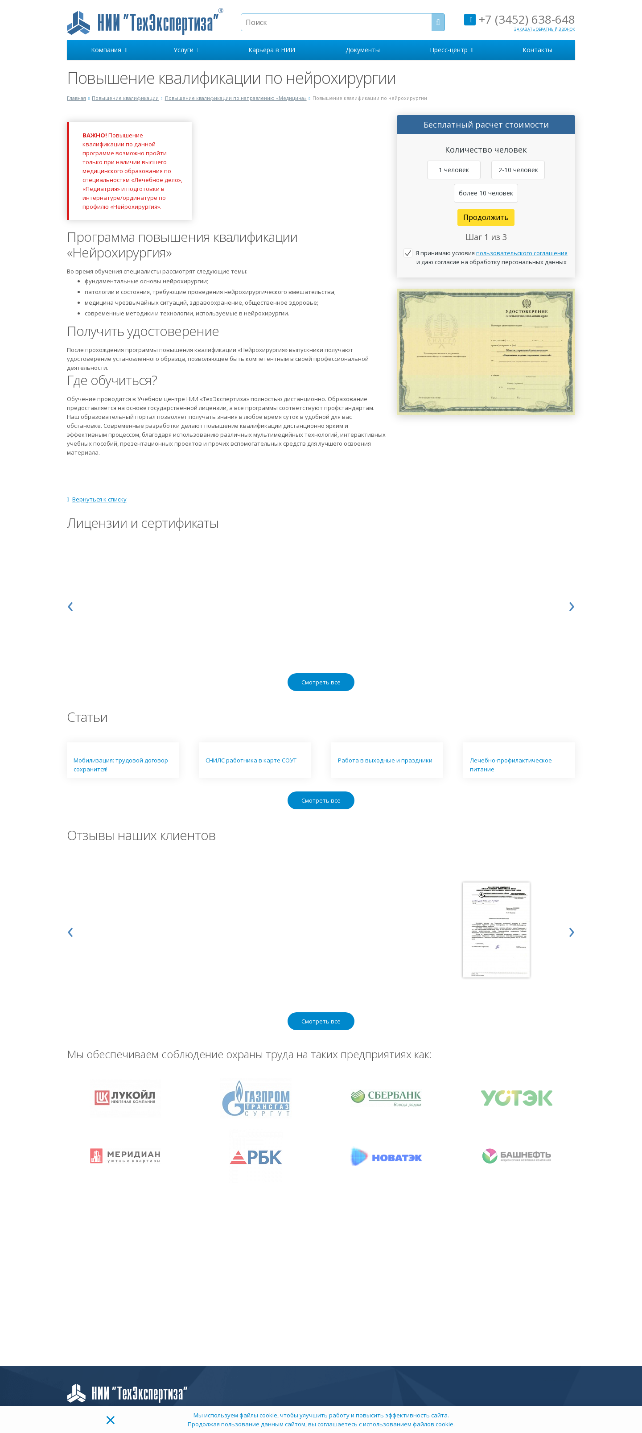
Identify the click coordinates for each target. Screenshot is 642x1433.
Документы (363, 50)
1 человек (454, 170)
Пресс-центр (451, 50)
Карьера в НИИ (271, 50)
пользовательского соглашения (522, 253)
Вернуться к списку (97, 499)
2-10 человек (518, 170)
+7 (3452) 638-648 (519, 19)
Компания (109, 50)
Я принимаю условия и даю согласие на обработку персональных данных (492, 257)
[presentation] (70, 604)
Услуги (186, 50)
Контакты (537, 50)
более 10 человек (486, 193)
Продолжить (486, 217)
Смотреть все (321, 682)
